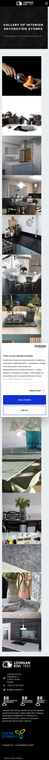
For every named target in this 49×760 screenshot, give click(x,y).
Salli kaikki (24, 400)
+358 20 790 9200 (13, 685)
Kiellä (24, 410)
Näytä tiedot (35, 390)
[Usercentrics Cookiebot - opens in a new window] (35, 346)
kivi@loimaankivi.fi (12, 690)
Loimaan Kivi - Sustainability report (18, 745)
